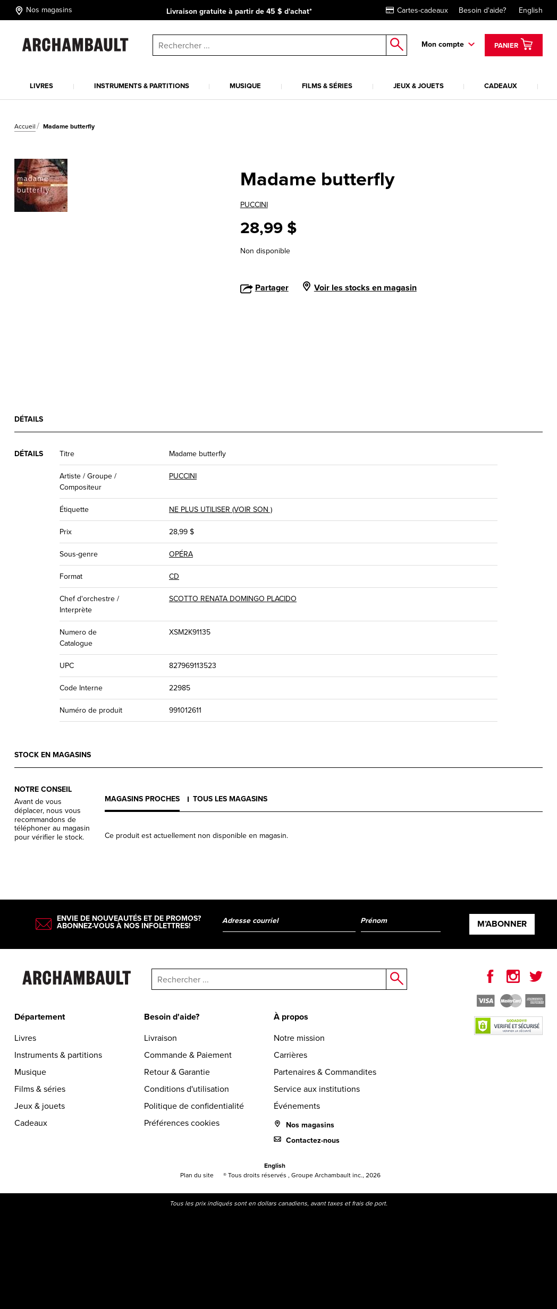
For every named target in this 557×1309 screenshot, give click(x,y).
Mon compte (442, 44)
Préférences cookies (182, 1123)
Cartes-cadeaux (417, 10)
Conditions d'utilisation (186, 1089)
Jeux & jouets (418, 86)
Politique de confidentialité (194, 1106)
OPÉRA (181, 554)
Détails (28, 419)
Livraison (160, 1038)
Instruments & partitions (141, 86)
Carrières (290, 1055)
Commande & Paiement (188, 1055)
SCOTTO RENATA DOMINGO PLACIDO (233, 598)
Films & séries (327, 86)
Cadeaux (500, 86)
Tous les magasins (230, 799)
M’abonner (502, 924)
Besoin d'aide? (482, 10)
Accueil (25, 126)
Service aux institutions (317, 1089)
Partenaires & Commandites (325, 1072)
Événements (297, 1106)
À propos (291, 1017)
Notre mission (299, 1038)
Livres (41, 86)
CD (174, 576)
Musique (245, 86)
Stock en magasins (52, 754)
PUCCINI (254, 204)
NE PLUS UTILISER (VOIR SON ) (220, 509)
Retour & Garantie (177, 1072)
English (531, 10)
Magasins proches (142, 799)
